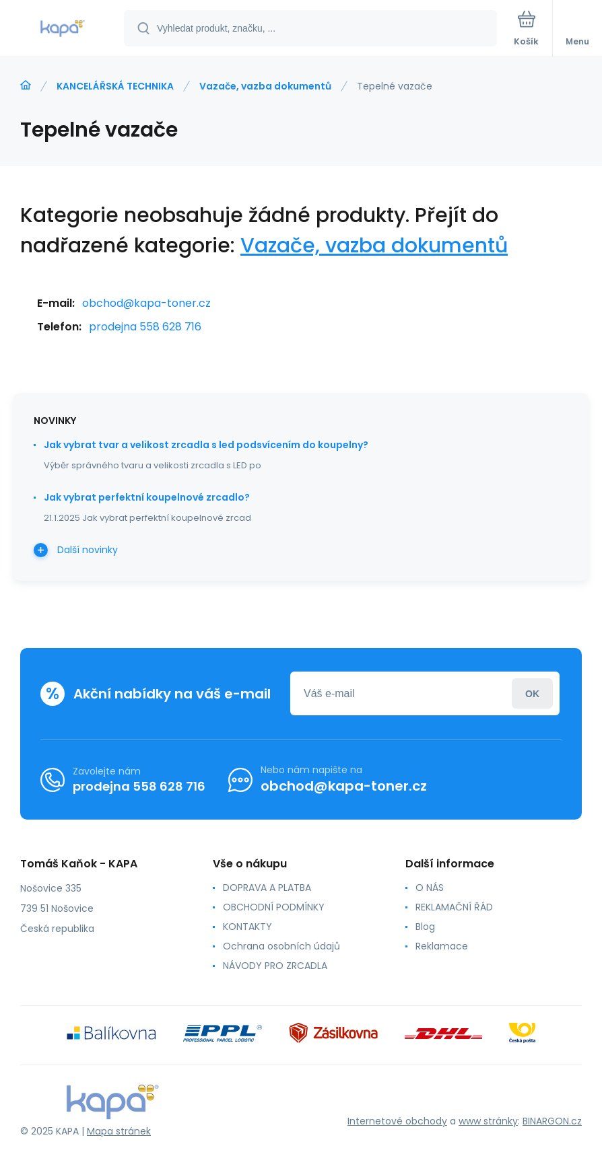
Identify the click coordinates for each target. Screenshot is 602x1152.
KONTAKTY (247, 926)
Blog (425, 926)
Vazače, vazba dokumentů (265, 86)
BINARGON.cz (552, 1121)
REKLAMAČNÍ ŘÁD (454, 907)
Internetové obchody (397, 1121)
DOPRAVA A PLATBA (267, 887)
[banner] (62, 29)
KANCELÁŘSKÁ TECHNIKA (115, 86)
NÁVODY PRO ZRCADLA (275, 965)
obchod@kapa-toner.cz (146, 303)
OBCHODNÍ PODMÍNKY (274, 907)
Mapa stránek (119, 1131)
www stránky (488, 1121)
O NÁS (429, 887)
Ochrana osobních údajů (281, 946)
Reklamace (441, 946)
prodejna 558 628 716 (145, 326)
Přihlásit (532, 693)
